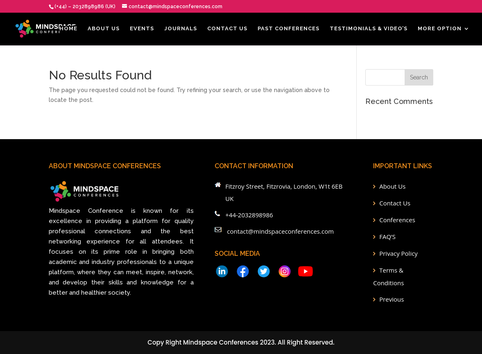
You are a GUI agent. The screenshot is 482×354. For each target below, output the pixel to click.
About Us (104, 29)
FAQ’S (387, 236)
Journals (180, 29)
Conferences (397, 220)
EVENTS (142, 29)
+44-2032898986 (249, 215)
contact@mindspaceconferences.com (280, 231)
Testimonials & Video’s (368, 29)
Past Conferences (288, 29)
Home (68, 29)
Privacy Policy (398, 253)
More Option (440, 29)
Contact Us (227, 29)
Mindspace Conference (86, 210)
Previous (391, 299)
